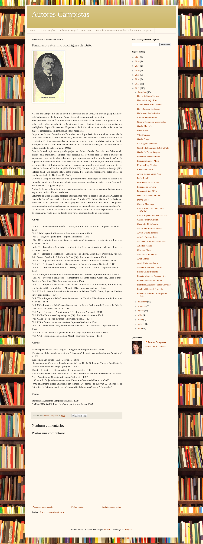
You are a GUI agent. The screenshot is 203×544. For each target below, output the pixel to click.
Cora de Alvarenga (145, 204)
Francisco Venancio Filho (148, 156)
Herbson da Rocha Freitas (148, 113)
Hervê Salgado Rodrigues (148, 109)
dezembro (142, 92)
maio (140, 324)
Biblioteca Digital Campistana (75, 30)
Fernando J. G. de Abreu (148, 182)
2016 (137, 70)
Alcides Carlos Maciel (147, 254)
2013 (137, 84)
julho (140, 315)
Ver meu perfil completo (155, 346)
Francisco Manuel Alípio (148, 161)
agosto (141, 310)
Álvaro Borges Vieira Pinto (149, 174)
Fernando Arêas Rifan (147, 191)
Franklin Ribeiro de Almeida (150, 289)
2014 (137, 79)
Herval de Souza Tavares (148, 96)
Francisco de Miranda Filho (149, 280)
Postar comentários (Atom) (52, 512)
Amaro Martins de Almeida (149, 228)
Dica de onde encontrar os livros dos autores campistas (124, 30)
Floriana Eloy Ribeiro (147, 165)
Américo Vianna (144, 246)
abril (140, 328)
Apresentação (48, 30)
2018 (137, 61)
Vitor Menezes (143, 135)
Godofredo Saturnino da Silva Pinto (153, 148)
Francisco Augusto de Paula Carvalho (154, 285)
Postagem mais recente (43, 507)
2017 (137, 66)
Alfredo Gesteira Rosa (147, 237)
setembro (142, 306)
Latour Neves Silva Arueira (149, 105)
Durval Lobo (143, 200)
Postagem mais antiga (111, 507)
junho (140, 319)
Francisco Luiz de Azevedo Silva (152, 276)
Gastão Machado (144, 126)
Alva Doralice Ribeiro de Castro (151, 241)
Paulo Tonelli (143, 178)
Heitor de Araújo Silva (147, 100)
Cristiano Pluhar (144, 250)
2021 (137, 57)
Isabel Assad (142, 131)
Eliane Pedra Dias (145, 169)
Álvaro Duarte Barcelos (147, 233)
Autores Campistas (60, 14)
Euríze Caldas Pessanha (147, 272)
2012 (137, 88)
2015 (137, 75)
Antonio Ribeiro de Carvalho (150, 267)
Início (32, 30)
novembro (142, 302)
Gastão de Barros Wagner (148, 152)
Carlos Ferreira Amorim (148, 220)
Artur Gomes (143, 259)
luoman (107, 529)
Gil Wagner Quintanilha (147, 143)
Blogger (127, 529)
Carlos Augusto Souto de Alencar (152, 215)
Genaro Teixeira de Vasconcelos (151, 122)
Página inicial (77, 507)
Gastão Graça (143, 139)
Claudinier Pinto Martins (148, 224)
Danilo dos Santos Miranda (149, 195)
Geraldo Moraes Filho (147, 118)
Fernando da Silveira (146, 187)
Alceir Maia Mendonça (147, 263)
